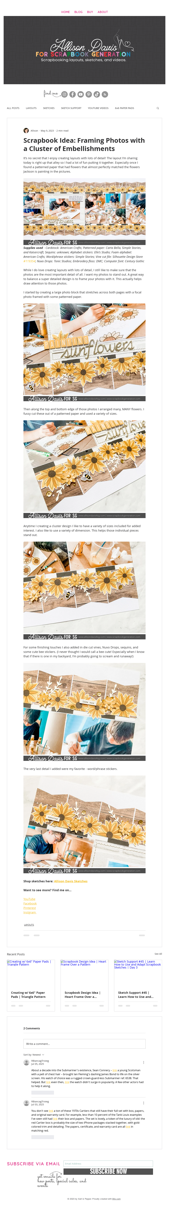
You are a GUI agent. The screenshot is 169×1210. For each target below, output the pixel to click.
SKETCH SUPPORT (71, 108)
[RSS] (105, 94)
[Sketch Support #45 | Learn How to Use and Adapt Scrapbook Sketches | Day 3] (138, 973)
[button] (157, 108)
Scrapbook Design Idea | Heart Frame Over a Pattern (83, 995)
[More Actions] (144, 1062)
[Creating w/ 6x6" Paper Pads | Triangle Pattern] (31, 973)
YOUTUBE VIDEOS (98, 108)
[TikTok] (97, 94)
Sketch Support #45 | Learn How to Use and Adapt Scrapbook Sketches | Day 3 (137, 995)
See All (158, 953)
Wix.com (116, 1199)
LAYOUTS (31, 108)
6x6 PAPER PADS (124, 108)
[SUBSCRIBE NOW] (108, 1171)
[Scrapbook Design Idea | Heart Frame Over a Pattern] (84, 973)
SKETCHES (48, 108)
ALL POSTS (13, 108)
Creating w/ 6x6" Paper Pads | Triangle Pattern (28, 995)
